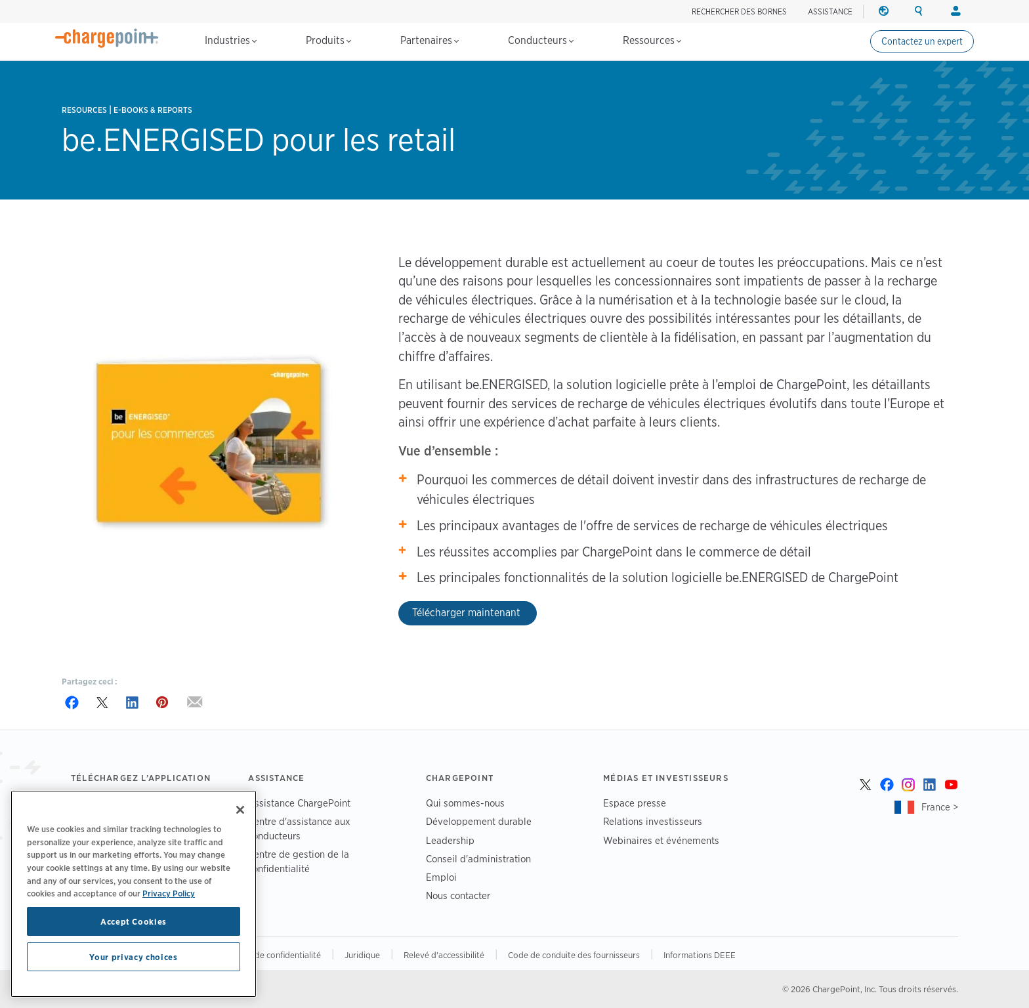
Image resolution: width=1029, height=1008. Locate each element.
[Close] (240, 809)
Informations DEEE (699, 955)
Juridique (362, 955)
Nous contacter (458, 895)
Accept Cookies (133, 921)
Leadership (450, 840)
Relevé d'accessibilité (444, 955)
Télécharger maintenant (467, 612)
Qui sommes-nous (465, 803)
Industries (231, 40)
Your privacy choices (133, 957)
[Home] (107, 38)
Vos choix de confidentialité (268, 955)
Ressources (652, 40)
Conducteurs (541, 40)
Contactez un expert (922, 41)
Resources (84, 110)
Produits (328, 40)
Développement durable (479, 821)
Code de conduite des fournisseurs (574, 955)
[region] (133, 894)
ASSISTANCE (830, 11)
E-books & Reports (153, 110)
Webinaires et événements (661, 840)
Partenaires (429, 40)
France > (939, 807)
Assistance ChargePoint (299, 803)
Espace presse (634, 803)
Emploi (441, 877)
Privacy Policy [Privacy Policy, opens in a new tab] (168, 893)
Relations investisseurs (652, 821)
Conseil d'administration (478, 858)
